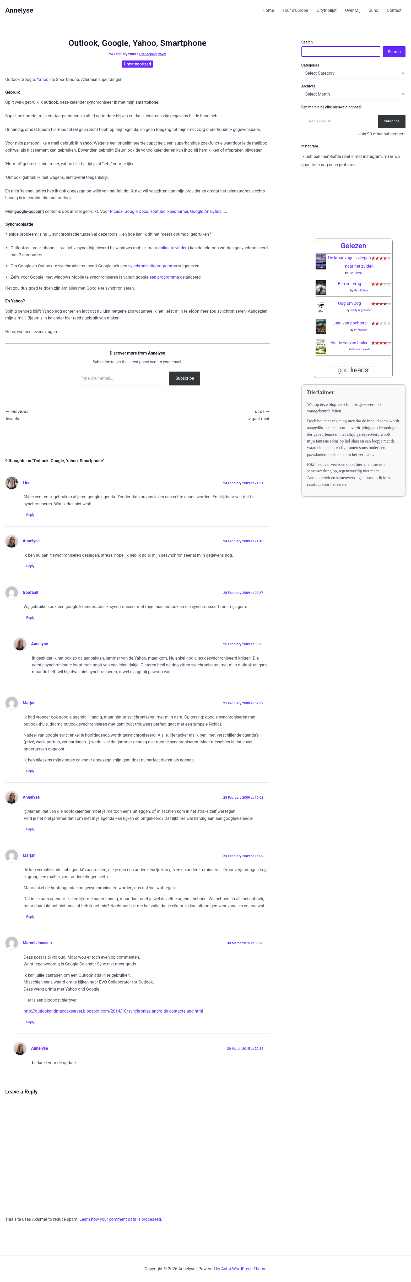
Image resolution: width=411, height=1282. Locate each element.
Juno (373, 10)
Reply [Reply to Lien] (30, 515)
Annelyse (19, 10)
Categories (310, 65)
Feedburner (177, 211)
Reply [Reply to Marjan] (30, 771)
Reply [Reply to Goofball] (30, 618)
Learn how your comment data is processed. (120, 1219)
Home (269, 10)
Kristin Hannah (361, 349)
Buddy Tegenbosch (361, 310)
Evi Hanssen (361, 329)
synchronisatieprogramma (153, 265)
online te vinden (173, 247)
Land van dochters (349, 322)
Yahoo (42, 79)
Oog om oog (349, 303)
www (162, 54)
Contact (394, 10)
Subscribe (185, 378)
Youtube (158, 211)
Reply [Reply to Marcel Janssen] (30, 1022)
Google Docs (136, 211)
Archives (308, 86)
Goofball (30, 592)
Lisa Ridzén (355, 273)
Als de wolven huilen (350, 342)
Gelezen (353, 246)
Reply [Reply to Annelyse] (30, 566)
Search (307, 42)
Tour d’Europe (296, 10)
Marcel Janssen (37, 943)
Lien (27, 482)
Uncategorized (137, 64)
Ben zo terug (349, 283)
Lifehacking (148, 54)
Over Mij (353, 10)
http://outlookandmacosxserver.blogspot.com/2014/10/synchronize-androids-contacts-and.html (113, 1011)
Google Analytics (205, 211)
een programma (164, 277)
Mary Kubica (361, 290)
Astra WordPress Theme (243, 1268)
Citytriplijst (327, 10)
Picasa (116, 211)
